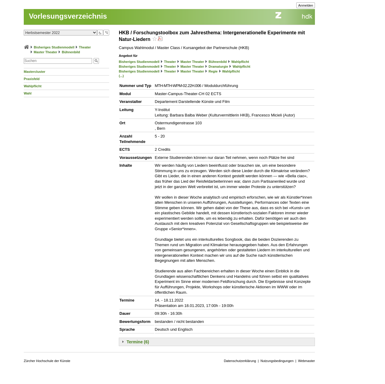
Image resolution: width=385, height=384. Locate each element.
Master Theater (45, 52)
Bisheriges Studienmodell (54, 47)
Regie (212, 71)
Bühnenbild (71, 52)
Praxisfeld (32, 79)
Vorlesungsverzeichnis (68, 16)
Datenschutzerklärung (240, 361)
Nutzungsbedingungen (277, 361)
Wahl (28, 93)
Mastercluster (34, 71)
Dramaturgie (218, 66)
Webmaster (306, 361)
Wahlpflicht (33, 86)
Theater (85, 47)
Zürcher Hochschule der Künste (47, 361)
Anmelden (305, 5)
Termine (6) (138, 341)
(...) (121, 76)
